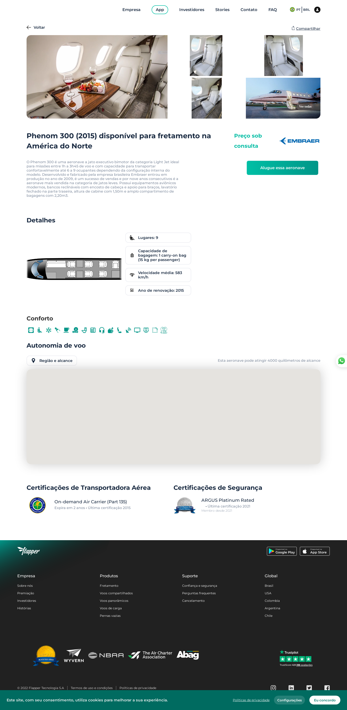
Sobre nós (25, 586)
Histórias (24, 608)
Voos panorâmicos (114, 601)
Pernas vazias (110, 616)
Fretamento (109, 586)
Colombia (272, 601)
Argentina (272, 608)
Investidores (26, 601)
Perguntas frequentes (199, 593)
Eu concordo (325, 700)
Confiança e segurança (199, 586)
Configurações (289, 700)
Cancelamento (193, 601)
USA (268, 593)
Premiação (25, 593)
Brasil (269, 586)
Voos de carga (111, 608)
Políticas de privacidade (138, 688)
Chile (268, 616)
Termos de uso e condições (92, 688)
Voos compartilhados (116, 593)
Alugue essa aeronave (282, 167)
